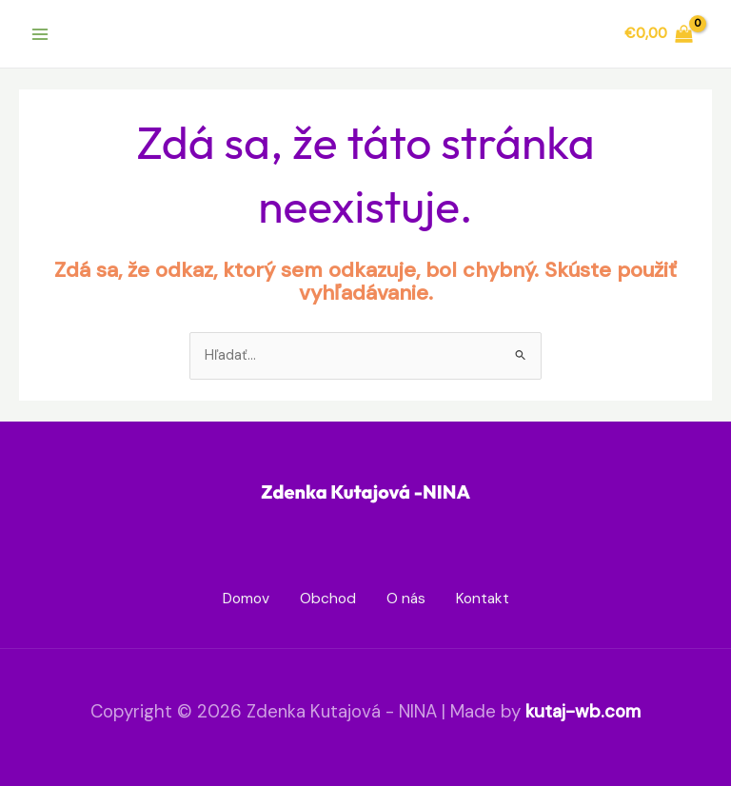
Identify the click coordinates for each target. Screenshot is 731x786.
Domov (246, 598)
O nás (405, 598)
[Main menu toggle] (40, 33)
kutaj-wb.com (583, 711)
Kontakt (482, 598)
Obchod (328, 598)
